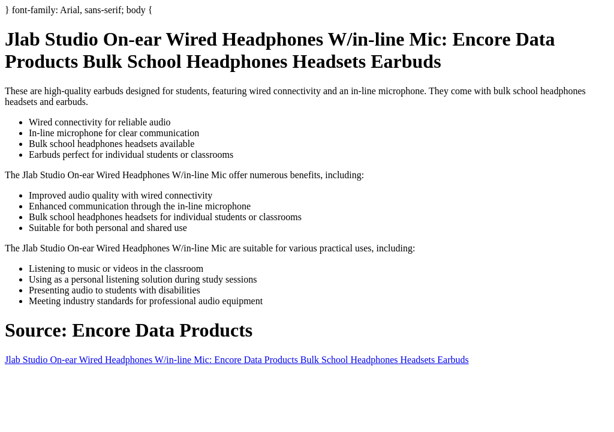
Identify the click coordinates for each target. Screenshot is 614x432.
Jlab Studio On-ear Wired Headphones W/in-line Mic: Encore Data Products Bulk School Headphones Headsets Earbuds (237, 360)
